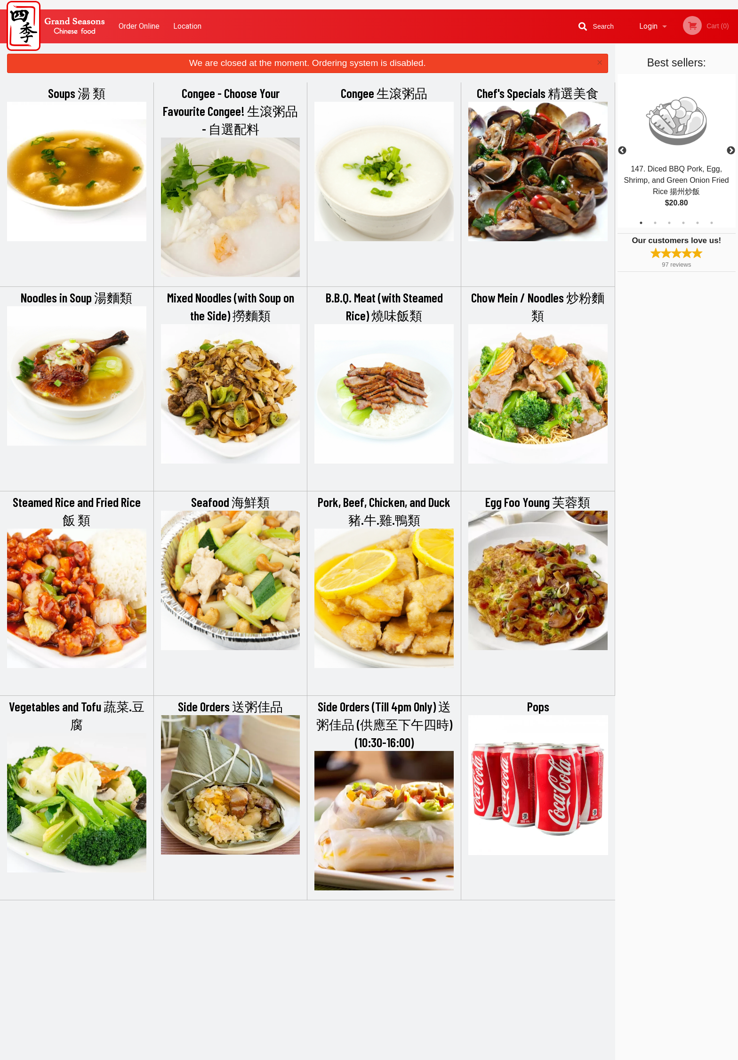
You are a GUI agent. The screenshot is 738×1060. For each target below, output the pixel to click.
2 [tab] (655, 223)
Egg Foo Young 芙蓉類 (537, 501)
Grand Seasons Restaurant (201, 922)
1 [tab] (641, 223)
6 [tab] (711, 223)
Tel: (518, 957)
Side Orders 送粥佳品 (230, 706)
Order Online (139, 26)
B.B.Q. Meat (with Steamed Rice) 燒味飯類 (384, 306)
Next (731, 150)
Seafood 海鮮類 (230, 501)
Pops (538, 706)
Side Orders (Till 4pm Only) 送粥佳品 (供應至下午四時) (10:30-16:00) (384, 724)
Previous (622, 150)
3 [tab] (669, 223)
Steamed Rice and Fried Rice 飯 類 (77, 510)
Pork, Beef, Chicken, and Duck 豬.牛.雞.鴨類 (384, 510)
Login (648, 26)
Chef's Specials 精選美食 (538, 92)
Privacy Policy (434, 957)
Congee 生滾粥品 (384, 92)
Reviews (426, 934)
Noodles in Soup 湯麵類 (76, 297)
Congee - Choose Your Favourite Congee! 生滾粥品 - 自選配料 (230, 110)
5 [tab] (697, 223)
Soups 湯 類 (76, 92)
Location (187, 26)
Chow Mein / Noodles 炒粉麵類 (537, 306)
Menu (344, 934)
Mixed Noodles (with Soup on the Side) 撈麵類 (230, 306)
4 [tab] (683, 223)
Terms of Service (385, 1053)
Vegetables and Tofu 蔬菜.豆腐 (76, 715)
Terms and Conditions (444, 945)
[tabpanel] (676, 150)
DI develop (383, 1028)
